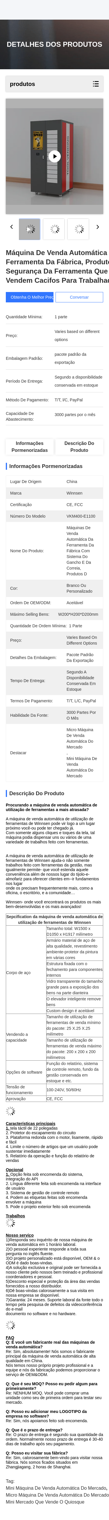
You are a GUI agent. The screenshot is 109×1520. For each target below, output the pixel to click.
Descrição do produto (79, 447)
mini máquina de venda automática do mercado (56, 1488)
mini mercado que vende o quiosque (45, 1502)
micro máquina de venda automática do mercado (57, 1495)
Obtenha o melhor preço (33, 297)
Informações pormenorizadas (30, 447)
